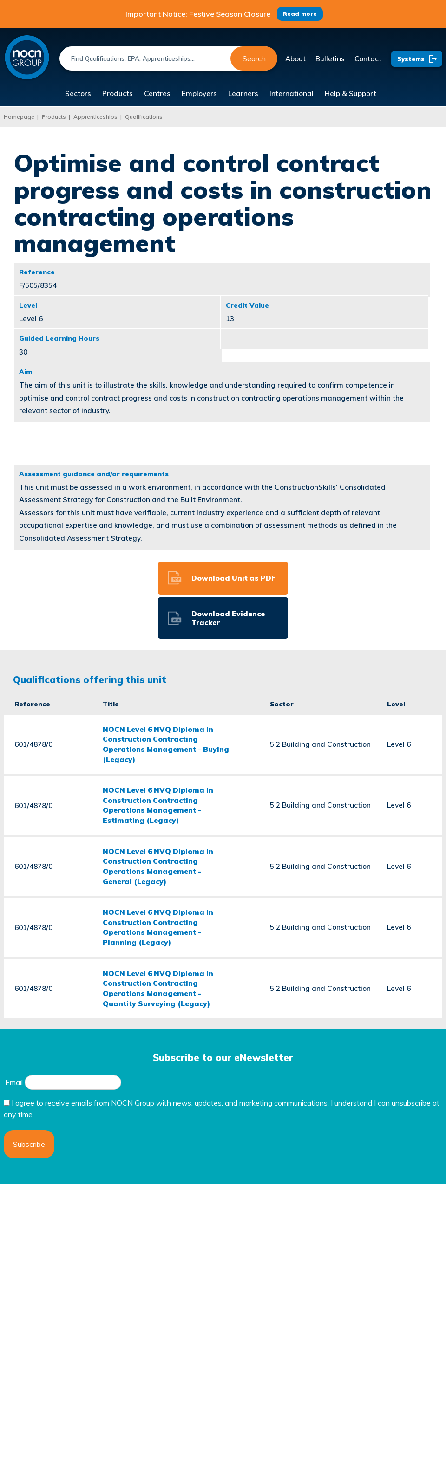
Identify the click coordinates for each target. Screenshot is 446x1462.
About (295, 58)
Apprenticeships (95, 116)
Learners (243, 93)
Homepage (19, 116)
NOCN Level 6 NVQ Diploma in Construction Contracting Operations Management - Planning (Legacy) (158, 927)
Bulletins (330, 58)
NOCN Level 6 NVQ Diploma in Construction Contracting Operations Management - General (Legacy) (158, 866)
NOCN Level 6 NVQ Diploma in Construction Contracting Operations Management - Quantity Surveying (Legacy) (158, 988)
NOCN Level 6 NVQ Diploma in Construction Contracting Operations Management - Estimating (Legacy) (158, 805)
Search (254, 58)
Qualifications (144, 116)
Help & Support (350, 93)
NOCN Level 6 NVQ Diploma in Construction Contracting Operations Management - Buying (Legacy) (166, 744)
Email (14, 1082)
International (291, 93)
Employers (199, 93)
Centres (157, 93)
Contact (367, 58)
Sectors (78, 93)
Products (117, 93)
